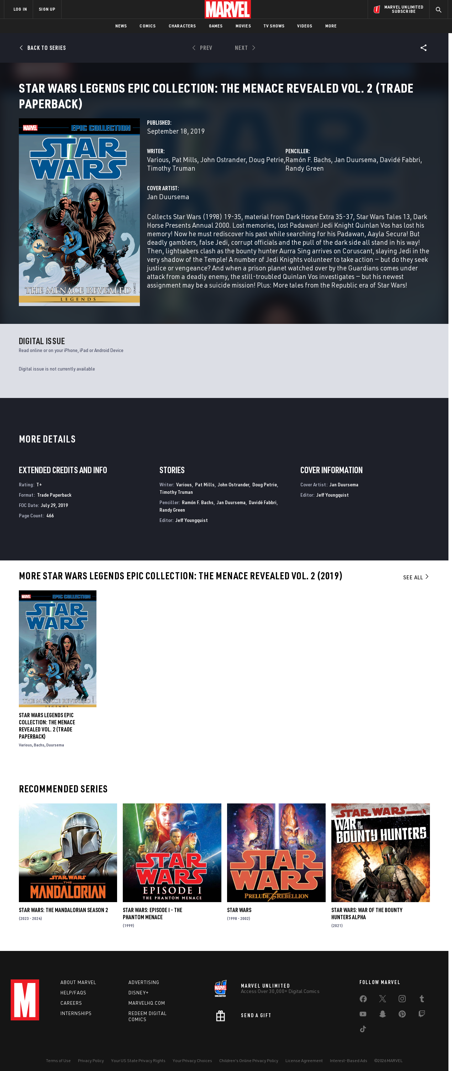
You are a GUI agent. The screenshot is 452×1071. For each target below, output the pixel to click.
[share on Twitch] (421, 1009)
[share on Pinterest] (402, 1009)
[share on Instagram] (402, 993)
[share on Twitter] (382, 993)
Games (216, 26)
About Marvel (78, 976)
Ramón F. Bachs (308, 168)
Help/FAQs (73, 986)
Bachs (39, 736)
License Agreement (304, 1054)
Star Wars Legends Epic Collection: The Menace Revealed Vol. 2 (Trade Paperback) (47, 717)
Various (158, 168)
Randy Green (304, 176)
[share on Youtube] (363, 1009)
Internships (76, 1006)
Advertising (143, 976)
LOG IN (20, 9)
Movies (243, 26)
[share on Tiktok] (363, 1024)
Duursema (55, 736)
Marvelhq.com (146, 996)
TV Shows (274, 26)
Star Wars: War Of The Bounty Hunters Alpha (366, 905)
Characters (182, 26)
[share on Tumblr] (421, 993)
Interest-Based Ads (348, 1054)
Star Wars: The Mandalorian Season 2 (63, 901)
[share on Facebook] (363, 994)
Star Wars (239, 901)
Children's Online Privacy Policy (248, 1054)
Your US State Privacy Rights (138, 1054)
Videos (304, 26)
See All (416, 569)
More (331, 26)
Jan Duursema (355, 168)
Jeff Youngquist (191, 511)
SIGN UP (47, 9)
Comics (148, 26)
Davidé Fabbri (400, 168)
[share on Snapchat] (382, 1009)
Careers (71, 996)
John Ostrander (223, 168)
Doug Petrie (266, 168)
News (121, 26)
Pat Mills (184, 168)
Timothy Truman (171, 176)
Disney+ (138, 986)
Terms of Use (58, 1054)
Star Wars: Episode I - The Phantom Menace (152, 905)
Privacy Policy (91, 1054)
